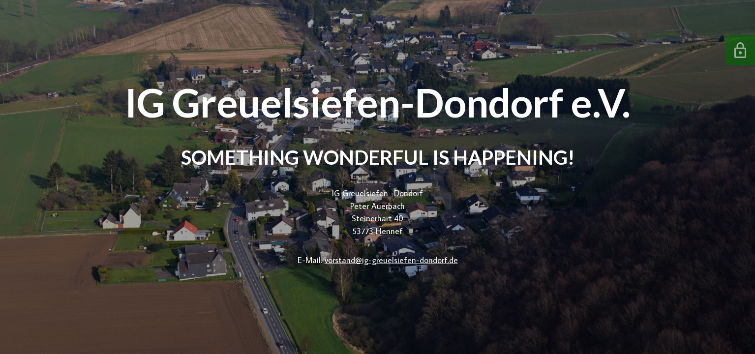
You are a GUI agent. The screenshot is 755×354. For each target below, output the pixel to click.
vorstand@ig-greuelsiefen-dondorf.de (391, 260)
